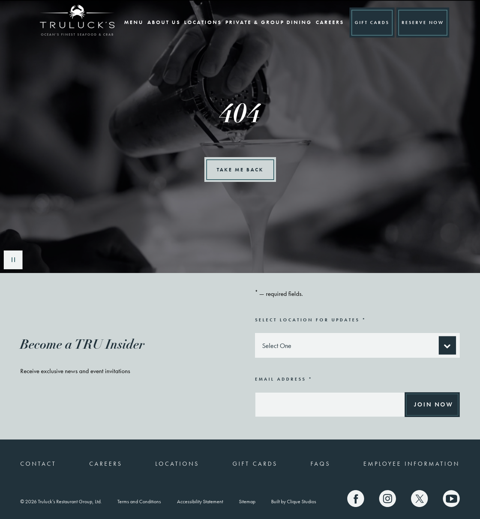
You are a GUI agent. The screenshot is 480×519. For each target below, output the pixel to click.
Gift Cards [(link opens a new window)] (255, 464)
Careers (326, 22)
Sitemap (247, 501)
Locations (199, 22)
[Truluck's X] (419, 498)
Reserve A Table (423, 23)
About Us (159, 22)
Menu (130, 22)
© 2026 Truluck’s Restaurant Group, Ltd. (61, 501)
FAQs (320, 464)
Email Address (284, 379)
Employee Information (411, 464)
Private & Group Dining (264, 22)
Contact (38, 464)
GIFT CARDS (368, 23)
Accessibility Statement (200, 501)
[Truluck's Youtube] (451, 498)
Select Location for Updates (310, 319)
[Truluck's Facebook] (355, 498)
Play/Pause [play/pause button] (13, 259)
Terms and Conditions (139, 501)
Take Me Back (240, 169)
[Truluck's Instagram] (387, 498)
